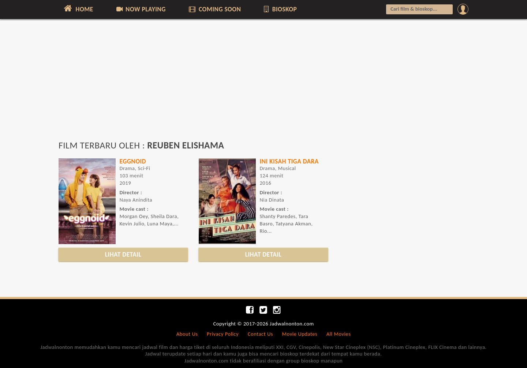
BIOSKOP (280, 9)
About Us (187, 334)
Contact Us (260, 334)
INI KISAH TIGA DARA (288, 161)
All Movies (338, 334)
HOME (77, 8)
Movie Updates (299, 334)
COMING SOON (214, 9)
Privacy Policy (223, 334)
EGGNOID (132, 161)
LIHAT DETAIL (123, 254)
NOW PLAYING (140, 9)
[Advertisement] (263, 83)
